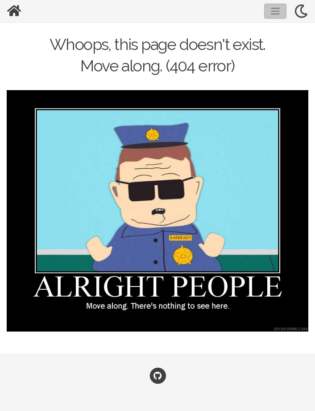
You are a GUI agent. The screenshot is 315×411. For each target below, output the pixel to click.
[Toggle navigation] (275, 11)
